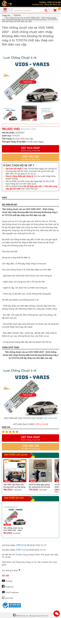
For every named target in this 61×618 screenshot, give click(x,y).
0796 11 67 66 (22, 549)
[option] (30, 75)
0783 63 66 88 (22, 545)
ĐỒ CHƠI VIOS (50, 418)
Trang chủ (6, 15)
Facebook (7, 587)
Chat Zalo (7, 598)
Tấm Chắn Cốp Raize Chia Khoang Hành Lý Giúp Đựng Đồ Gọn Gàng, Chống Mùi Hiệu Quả (14, 486)
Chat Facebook (10, 592)
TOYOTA (17, 15)
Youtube (7, 581)
